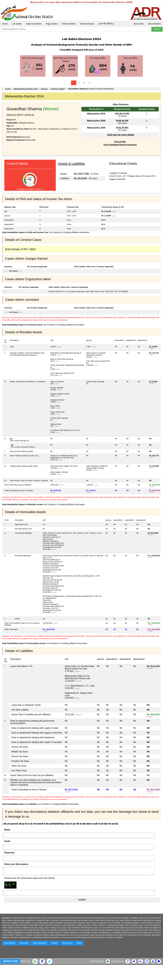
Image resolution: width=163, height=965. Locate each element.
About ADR (139, 24)
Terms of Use (67, 943)
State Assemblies (34, 24)
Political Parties (69, 24)
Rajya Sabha (52, 24)
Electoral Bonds (87, 24)
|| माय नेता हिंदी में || (106, 24)
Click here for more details (120, 135)
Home (5, 24)
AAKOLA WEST (58, 89)
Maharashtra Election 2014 (26, 89)
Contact (54, 943)
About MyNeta (154, 24)
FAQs (79, 943)
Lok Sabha (17, 24)
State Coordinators (40, 943)
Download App (97, 961)
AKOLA (44, 89)
